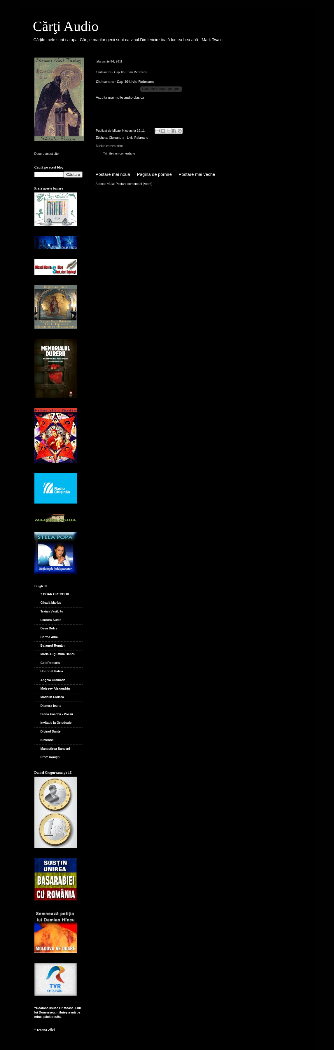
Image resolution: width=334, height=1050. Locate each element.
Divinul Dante (51, 731)
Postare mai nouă (113, 174)
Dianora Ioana (51, 705)
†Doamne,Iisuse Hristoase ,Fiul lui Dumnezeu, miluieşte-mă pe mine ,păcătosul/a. (57, 1012)
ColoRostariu (50, 662)
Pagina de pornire (154, 174)
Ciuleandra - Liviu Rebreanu (128, 137)
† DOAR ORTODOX (55, 594)
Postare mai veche (197, 174)
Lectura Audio (51, 620)
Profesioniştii (50, 757)
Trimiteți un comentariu (119, 153)
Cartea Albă (49, 637)
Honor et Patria (52, 671)
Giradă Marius (51, 602)
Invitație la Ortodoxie (56, 722)
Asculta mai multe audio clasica (120, 98)
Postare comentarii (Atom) (134, 183)
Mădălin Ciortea (52, 697)
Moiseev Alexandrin (55, 688)
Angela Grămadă (53, 680)
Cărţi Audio (66, 26)
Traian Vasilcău (52, 611)
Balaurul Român (53, 645)
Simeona (47, 740)
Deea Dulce (49, 628)
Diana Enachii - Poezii (57, 714)
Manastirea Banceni (55, 748)
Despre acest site (46, 153)
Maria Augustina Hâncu (58, 654)
